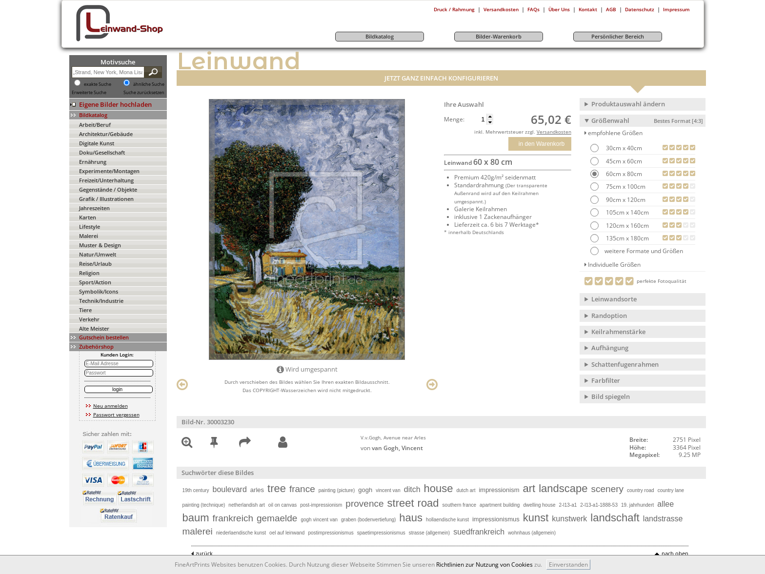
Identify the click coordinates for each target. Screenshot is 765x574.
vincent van (388, 490)
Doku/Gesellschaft (102, 152)
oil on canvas (282, 505)
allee (665, 504)
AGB (611, 9)
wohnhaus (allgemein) (532, 532)
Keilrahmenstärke (618, 331)
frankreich (233, 518)
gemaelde (277, 518)
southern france (460, 505)
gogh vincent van (319, 519)
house (438, 488)
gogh (365, 490)
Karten (87, 217)
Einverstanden (568, 564)
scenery (607, 489)
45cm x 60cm (623, 161)
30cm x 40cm (623, 148)
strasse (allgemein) (429, 532)
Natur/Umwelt (97, 254)
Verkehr (89, 319)
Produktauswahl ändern (628, 103)
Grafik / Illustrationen (106, 198)
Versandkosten (501, 9)
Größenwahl (647, 120)
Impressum (676, 9)
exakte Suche (97, 84)
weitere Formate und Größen (636, 251)
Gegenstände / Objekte (108, 189)
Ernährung (92, 161)
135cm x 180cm (626, 238)
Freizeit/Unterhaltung (106, 180)
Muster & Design (100, 245)
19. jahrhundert (637, 505)
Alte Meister (94, 328)
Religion (89, 273)
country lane (671, 490)
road (428, 503)
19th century (195, 490)
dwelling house (539, 505)
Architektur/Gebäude (106, 134)
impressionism (499, 490)
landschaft (614, 518)
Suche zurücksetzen (143, 93)
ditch (412, 489)
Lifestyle (89, 226)
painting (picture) (337, 490)
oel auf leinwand (286, 532)
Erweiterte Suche (89, 93)
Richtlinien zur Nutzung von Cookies (484, 564)
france (302, 489)
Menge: (454, 119)
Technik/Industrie (101, 300)
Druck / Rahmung (454, 9)
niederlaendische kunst (241, 532)
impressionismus (496, 519)
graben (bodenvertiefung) (368, 519)
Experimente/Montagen (109, 171)
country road (640, 490)
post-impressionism (321, 505)
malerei (197, 531)
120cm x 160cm (626, 225)
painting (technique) (203, 505)
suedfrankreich (478, 532)
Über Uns (559, 9)
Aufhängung (609, 347)
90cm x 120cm (624, 200)
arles (257, 490)
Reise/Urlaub (95, 263)
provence (364, 503)
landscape (563, 488)
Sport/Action (95, 282)
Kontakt (588, 9)
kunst (536, 518)
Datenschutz (639, 9)
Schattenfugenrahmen (625, 364)
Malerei (88, 235)
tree (276, 488)
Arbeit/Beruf (95, 124)
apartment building (500, 505)
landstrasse (663, 519)
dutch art (466, 490)
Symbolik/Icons (98, 291)
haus (411, 518)
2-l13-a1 (568, 505)
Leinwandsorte (614, 299)
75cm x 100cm (624, 186)
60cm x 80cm (623, 174)
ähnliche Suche (148, 84)
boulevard (230, 489)
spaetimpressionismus (381, 532)
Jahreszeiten (94, 208)
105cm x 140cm (626, 212)
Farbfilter (605, 380)
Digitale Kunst (96, 143)
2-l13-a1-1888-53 (599, 505)
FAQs (533, 9)
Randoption (609, 315)
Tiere (85, 310)
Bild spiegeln (610, 396)
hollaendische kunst (447, 519)
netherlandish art (246, 505)
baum (195, 518)
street (400, 503)
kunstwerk (569, 519)
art (529, 488)
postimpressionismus (330, 532)
